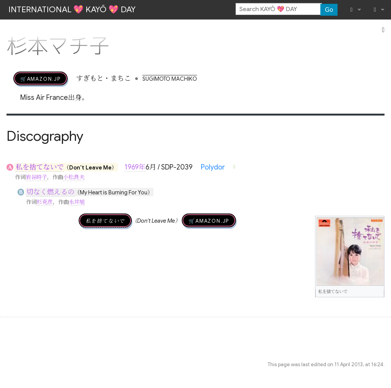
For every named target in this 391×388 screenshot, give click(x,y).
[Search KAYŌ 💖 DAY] (279, 9)
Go (329, 10)
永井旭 (77, 202)
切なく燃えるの (50, 192)
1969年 (134, 167)
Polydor (213, 167)
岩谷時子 (36, 177)
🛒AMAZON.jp (40, 78)
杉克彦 (45, 202)
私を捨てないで (40, 167)
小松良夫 (73, 177)
